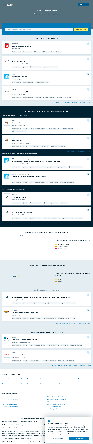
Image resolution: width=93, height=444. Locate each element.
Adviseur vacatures (8, 401)
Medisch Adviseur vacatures (10, 406)
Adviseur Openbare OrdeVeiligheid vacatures (59, 397)
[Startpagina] (8, 5)
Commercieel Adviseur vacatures (56, 404)
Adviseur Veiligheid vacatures (10, 399)
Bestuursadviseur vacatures (10, 404)
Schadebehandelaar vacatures (11, 409)
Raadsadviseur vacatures (54, 406)
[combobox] (39, 29)
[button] (71, 30)
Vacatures (39, 10)
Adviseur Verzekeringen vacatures (56, 399)
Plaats (6, 27)
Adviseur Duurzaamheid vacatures (12, 397)
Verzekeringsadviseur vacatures (56, 409)
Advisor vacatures (52, 401)
